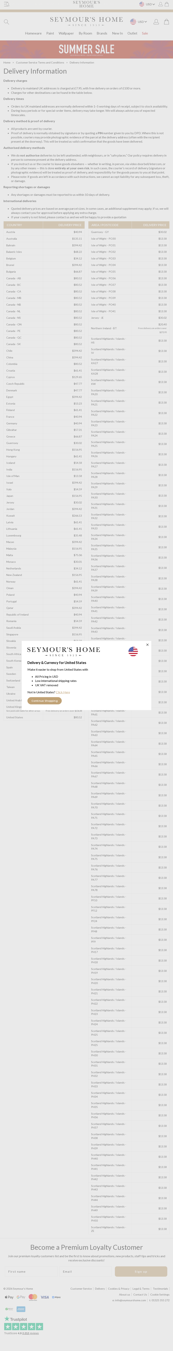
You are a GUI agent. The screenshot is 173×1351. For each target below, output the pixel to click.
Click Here (63, 692)
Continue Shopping (44, 700)
